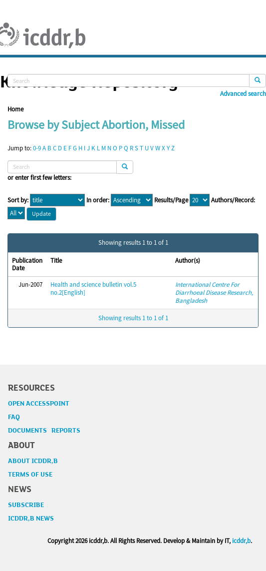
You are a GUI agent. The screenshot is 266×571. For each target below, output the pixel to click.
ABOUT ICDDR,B (33, 461)
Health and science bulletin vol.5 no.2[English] (93, 288)
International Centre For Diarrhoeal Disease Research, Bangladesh (214, 292)
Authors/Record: (233, 200)
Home (15, 109)
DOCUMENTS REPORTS (44, 431)
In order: (97, 200)
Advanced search (243, 94)
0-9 (37, 148)
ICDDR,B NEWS (31, 519)
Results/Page (171, 200)
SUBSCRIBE (26, 505)
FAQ (14, 417)
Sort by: (17, 200)
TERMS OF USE (30, 475)
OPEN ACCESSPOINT (38, 404)
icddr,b (241, 541)
